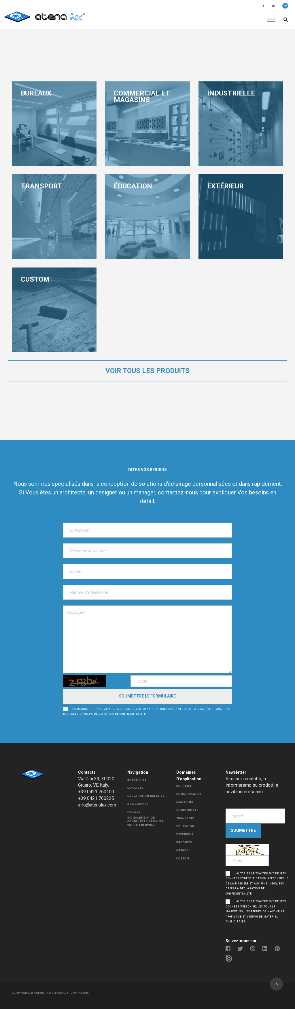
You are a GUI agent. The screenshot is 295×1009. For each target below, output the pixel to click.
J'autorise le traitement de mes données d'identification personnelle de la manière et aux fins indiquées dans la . (146, 712)
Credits (84, 993)
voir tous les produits (147, 371)
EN (273, 5)
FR (285, 5)
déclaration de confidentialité (120, 714)
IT (263, 5)
